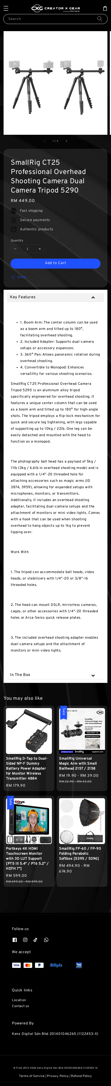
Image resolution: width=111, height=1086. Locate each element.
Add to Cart (55, 263)
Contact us (20, 1006)
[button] (6, 8)
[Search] (99, 19)
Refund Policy (81, 1076)
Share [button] (19, 277)
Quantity (17, 241)
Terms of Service (32, 1076)
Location (19, 1000)
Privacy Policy (58, 1076)
